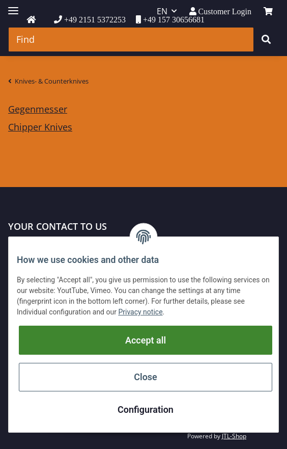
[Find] (131, 39)
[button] (220, 11)
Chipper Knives (40, 127)
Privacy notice (140, 312)
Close (145, 377)
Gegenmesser (37, 109)
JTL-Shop (234, 436)
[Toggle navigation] (13, 6)
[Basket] (268, 11)
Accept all (145, 340)
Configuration (146, 409)
